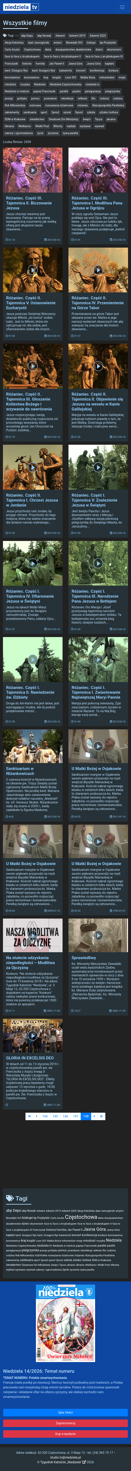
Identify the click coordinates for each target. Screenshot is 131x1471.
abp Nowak (44, 35)
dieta (48, 49)
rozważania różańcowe (59, 105)
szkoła (91, 112)
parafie (64, 91)
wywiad (99, 126)
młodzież (10, 84)
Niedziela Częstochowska (65, 84)
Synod (55, 112)
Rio (93, 98)
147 (75, 1116)
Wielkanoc (24, 126)
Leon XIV (70, 77)
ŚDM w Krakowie (15, 119)
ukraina (111, 119)
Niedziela (40, 84)
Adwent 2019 (77, 35)
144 (45, 1116)
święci (87, 119)
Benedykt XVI (74, 42)
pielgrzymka (112, 91)
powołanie (50, 98)
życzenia (53, 133)
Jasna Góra (75, 63)
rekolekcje (67, 98)
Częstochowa (32, 49)
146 (65, 1116)
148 (86, 1116)
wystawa (85, 126)
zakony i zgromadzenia (19, 133)
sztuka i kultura (108, 112)
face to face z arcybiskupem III (104, 56)
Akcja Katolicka (14, 42)
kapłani (109, 63)
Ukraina (9, 126)
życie (40, 133)
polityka (22, 98)
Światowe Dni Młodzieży (64, 119)
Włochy (58, 126)
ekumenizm (114, 49)
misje (122, 77)
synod (67, 112)
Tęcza (98, 119)
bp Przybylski (108, 42)
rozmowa (35, 105)
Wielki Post (42, 126)
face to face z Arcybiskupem (22, 56)
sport (44, 112)
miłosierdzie (106, 77)
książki (56, 77)
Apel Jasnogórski (38, 42)
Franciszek (11, 63)
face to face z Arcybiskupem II (62, 56)
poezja (9, 98)
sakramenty (12, 112)
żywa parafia (70, 133)
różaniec (83, 105)
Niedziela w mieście (17, 91)
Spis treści (65, 1412)
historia (27, 63)
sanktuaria (29, 112)
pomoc (35, 98)
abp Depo (27, 35)
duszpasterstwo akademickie (73, 49)
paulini (76, 91)
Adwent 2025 (98, 35)
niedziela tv (92, 84)
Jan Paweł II (56, 63)
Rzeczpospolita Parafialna (108, 105)
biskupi (91, 42)
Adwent (60, 35)
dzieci (99, 49)
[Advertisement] (65, 1154)
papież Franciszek (44, 91)
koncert (81, 70)
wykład (71, 126)
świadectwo (37, 119)
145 (55, 1116)
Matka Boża (87, 77)
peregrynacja (93, 91)
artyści (57, 42)
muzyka (25, 84)
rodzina (104, 98)
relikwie (82, 98)
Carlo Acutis (12, 49)
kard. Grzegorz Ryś (16, 70)
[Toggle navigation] (122, 7)
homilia (40, 63)
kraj (46, 77)
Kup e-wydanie (65, 1434)
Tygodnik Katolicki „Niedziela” (63, 1462)
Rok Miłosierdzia (15, 105)
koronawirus (12, 77)
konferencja (97, 70)
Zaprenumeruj (65, 1423)
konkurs (114, 70)
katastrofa (65, 70)
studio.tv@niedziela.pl (65, 1457)
